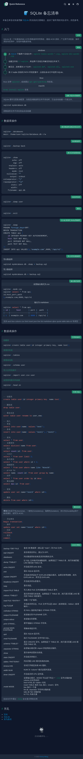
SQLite (26, 20)
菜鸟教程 (8, 719)
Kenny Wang (44, 757)
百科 (6, 714)
